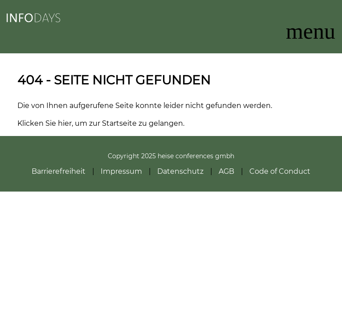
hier (65, 123)
